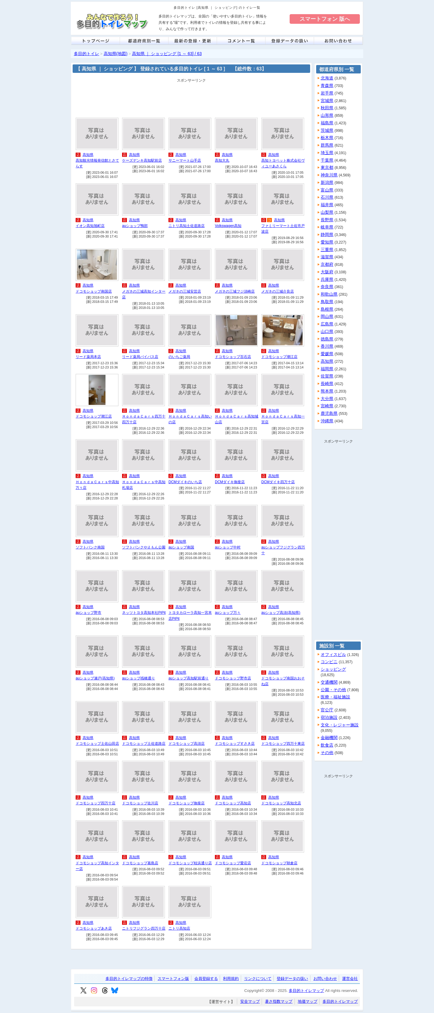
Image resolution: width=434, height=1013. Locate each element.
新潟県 (327, 182)
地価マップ (307, 1001)
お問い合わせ (325, 978)
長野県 (327, 219)
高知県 (88, 155)
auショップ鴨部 (135, 226)
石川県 (327, 197)
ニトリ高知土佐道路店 (186, 226)
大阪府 (327, 271)
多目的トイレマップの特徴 (129, 978)
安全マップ (250, 1001)
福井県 (327, 204)
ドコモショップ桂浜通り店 (190, 863)
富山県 (327, 190)
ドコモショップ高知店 (233, 803)
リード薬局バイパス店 (140, 357)
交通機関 (329, 682)
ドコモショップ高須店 (186, 743)
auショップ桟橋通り (138, 678)
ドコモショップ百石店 (233, 357)
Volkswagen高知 (228, 226)
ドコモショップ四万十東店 (283, 743)
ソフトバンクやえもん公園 (143, 547)
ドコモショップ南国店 (94, 291)
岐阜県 (327, 227)
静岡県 (327, 234)
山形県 (327, 115)
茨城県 (327, 130)
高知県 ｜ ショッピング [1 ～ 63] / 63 (167, 53)
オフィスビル (333, 654)
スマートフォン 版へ (325, 19)
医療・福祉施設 (335, 696)
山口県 (327, 331)
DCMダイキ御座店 (230, 482)
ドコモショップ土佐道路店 (143, 743)
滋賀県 (327, 256)
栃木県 (327, 137)
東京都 (327, 167)
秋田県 (327, 107)
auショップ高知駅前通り (188, 678)
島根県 (327, 309)
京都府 (327, 264)
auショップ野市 (88, 613)
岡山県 (327, 316)
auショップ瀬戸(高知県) (95, 678)
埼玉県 (327, 152)
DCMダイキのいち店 (185, 482)
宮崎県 (327, 405)
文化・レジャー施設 (340, 724)
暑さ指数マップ (278, 1001)
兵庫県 (327, 279)
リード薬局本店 (88, 357)
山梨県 (327, 212)
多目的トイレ (86, 53)
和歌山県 (329, 294)
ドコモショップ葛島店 (140, 863)
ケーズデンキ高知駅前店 (142, 160)
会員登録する (206, 978)
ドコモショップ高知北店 (281, 803)
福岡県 (327, 368)
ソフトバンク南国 (90, 547)
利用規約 (231, 978)
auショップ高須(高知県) (280, 613)
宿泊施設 (329, 717)
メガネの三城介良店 (277, 291)
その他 (327, 752)
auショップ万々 (228, 613)
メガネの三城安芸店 (184, 291)
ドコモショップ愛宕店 (233, 863)
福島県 (327, 122)
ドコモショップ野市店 (233, 678)
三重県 (327, 249)
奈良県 (327, 286)
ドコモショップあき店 (94, 928)
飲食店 (327, 745)
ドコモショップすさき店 (235, 743)
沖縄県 (327, 420)
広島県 (327, 324)
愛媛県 (327, 353)
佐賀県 (327, 376)
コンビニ (329, 661)
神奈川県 (329, 174)
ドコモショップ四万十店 (95, 803)
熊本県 (327, 391)
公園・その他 (333, 689)
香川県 (327, 346)
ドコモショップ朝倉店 (279, 863)
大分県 (327, 398)
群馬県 (327, 145)
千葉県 (327, 160)
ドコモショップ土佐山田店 (97, 743)
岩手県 (327, 93)
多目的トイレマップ (306, 990)
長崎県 (327, 383)
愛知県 (327, 242)
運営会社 (350, 978)
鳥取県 (327, 301)
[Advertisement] (191, 98)
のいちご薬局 (179, 357)
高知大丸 (222, 160)
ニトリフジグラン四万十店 (143, 928)
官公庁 (327, 709)
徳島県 (327, 339)
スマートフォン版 (173, 978)
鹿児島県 (329, 413)
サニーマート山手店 (184, 160)
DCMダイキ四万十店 (278, 482)
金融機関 (329, 737)
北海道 (327, 78)
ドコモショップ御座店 (186, 803)
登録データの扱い (292, 978)
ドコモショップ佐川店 (140, 803)
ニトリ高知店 (179, 928)
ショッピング (333, 669)
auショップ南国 (181, 547)
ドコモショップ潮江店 (279, 357)
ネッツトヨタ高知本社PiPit (144, 613)
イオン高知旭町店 (90, 226)
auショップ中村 (228, 547)
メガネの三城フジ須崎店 (235, 291)
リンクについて (258, 978)
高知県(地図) (115, 53)
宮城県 (327, 100)
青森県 (327, 85)
